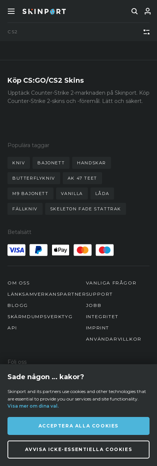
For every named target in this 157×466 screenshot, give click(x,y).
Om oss (18, 283)
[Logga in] (147, 11)
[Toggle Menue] (11, 11)
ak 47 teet (82, 178)
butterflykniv (33, 178)
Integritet (102, 316)
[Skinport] (44, 11)
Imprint (97, 328)
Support (99, 294)
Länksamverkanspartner (46, 294)
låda (102, 193)
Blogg (17, 305)
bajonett (51, 162)
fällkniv (25, 208)
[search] (134, 11)
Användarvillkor (114, 339)
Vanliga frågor (111, 283)
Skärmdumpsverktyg (40, 316)
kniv (18, 162)
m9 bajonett (30, 193)
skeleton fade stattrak (85, 208)
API (12, 328)
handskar (91, 162)
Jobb (93, 305)
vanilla (72, 193)
